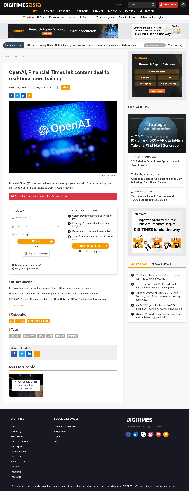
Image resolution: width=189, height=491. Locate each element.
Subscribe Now (59, 196)
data (41, 335)
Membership (17, 436)
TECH (35, 11)
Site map (15, 466)
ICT (24, 56)
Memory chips (56, 17)
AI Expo (41, 17)
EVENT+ (130, 11)
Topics (57, 436)
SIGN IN (42, 241)
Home (6, 56)
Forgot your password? (26, 268)
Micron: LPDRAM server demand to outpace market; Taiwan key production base (159, 316)
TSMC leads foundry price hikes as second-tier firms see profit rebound (159, 277)
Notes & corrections (21, 461)
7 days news (60, 431)
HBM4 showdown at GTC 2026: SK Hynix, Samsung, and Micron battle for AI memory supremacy (158, 296)
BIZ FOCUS (114, 11)
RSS (56, 441)
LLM (50, 335)
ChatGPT (15, 335)
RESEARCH (65, 11)
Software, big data (38, 320)
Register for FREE (93, 246)
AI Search (85, 17)
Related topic (22, 367)
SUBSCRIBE (168, 4)
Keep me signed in (25, 234)
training (72, 335)
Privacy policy (17, 446)
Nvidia (72, 17)
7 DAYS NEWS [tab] (161, 264)
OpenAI (60, 335)
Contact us (16, 456)
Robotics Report (127, 17)
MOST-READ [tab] (139, 264)
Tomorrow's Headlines (155, 45)
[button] (36, 254)
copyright (29, 335)
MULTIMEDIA (147, 11)
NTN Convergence (104, 17)
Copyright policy (18, 451)
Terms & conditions (20, 441)
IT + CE (20, 320)
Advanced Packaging (152, 17)
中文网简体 (16, 476)
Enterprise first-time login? (28, 265)
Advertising (16, 431)
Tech (15, 56)
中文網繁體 (16, 471)
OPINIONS (83, 11)
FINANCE (98, 11)
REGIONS (49, 11)
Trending (28, 17)
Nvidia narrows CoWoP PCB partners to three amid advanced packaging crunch (156, 286)
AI (11, 320)
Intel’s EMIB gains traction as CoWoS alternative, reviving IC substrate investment (159, 307)
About (14, 426)
